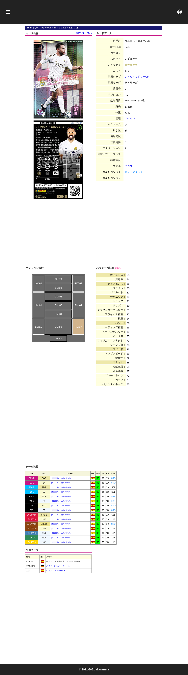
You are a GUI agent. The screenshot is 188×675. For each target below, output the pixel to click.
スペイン (130, 118)
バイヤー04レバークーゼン (58, 566)
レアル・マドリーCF (137, 76)
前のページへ (84, 33)
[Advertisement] (94, 12)
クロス (128, 166)
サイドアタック (134, 172)
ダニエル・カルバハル (61, 478)
